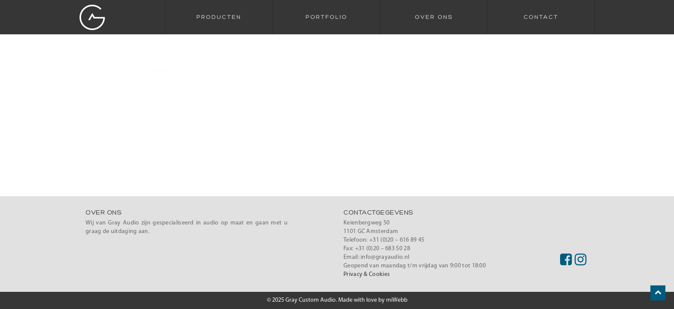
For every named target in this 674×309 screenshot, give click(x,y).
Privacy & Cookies (366, 274)
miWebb (396, 300)
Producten (218, 17)
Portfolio (326, 17)
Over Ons (434, 17)
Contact (541, 17)
